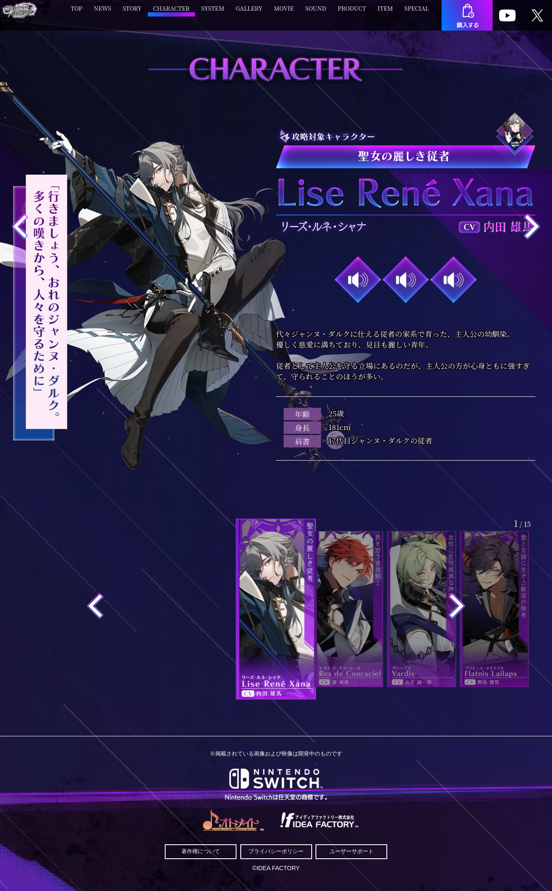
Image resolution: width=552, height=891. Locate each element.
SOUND (316, 12)
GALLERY (249, 12)
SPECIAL (416, 12)
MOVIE (284, 12)
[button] (95, 606)
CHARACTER (171, 12)
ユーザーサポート (352, 851)
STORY (132, 12)
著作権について (200, 851)
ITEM (385, 12)
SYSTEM (212, 12)
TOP (76, 12)
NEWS (102, 12)
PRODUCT (352, 12)
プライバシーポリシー (276, 851)
